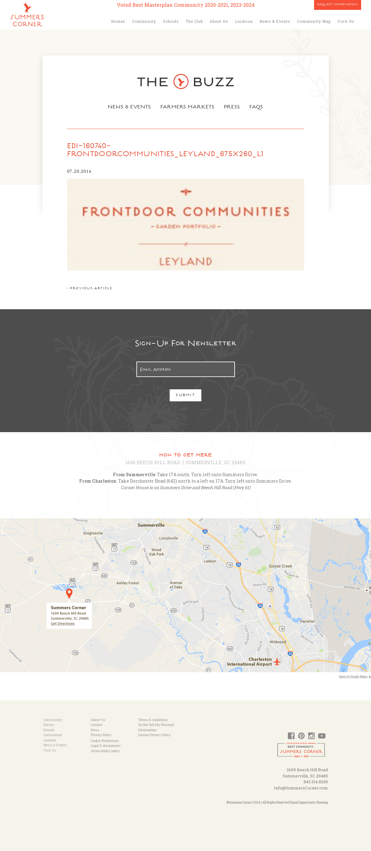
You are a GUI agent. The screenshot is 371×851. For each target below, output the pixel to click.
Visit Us (345, 21)
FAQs (256, 107)
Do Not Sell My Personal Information (156, 727)
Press (232, 107)
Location (244, 21)
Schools (171, 21)
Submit (185, 396)
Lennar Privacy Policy (154, 734)
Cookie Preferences (105, 740)
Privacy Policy (101, 734)
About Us (219, 21)
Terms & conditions (153, 719)
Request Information (337, 5)
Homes (118, 21)
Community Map (314, 21)
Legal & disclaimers (106, 745)
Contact (97, 724)
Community (144, 21)
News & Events (275, 21)
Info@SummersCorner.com (301, 788)
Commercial (52, 734)
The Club (194, 21)
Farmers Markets (187, 107)
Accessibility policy (105, 750)
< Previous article (89, 288)
